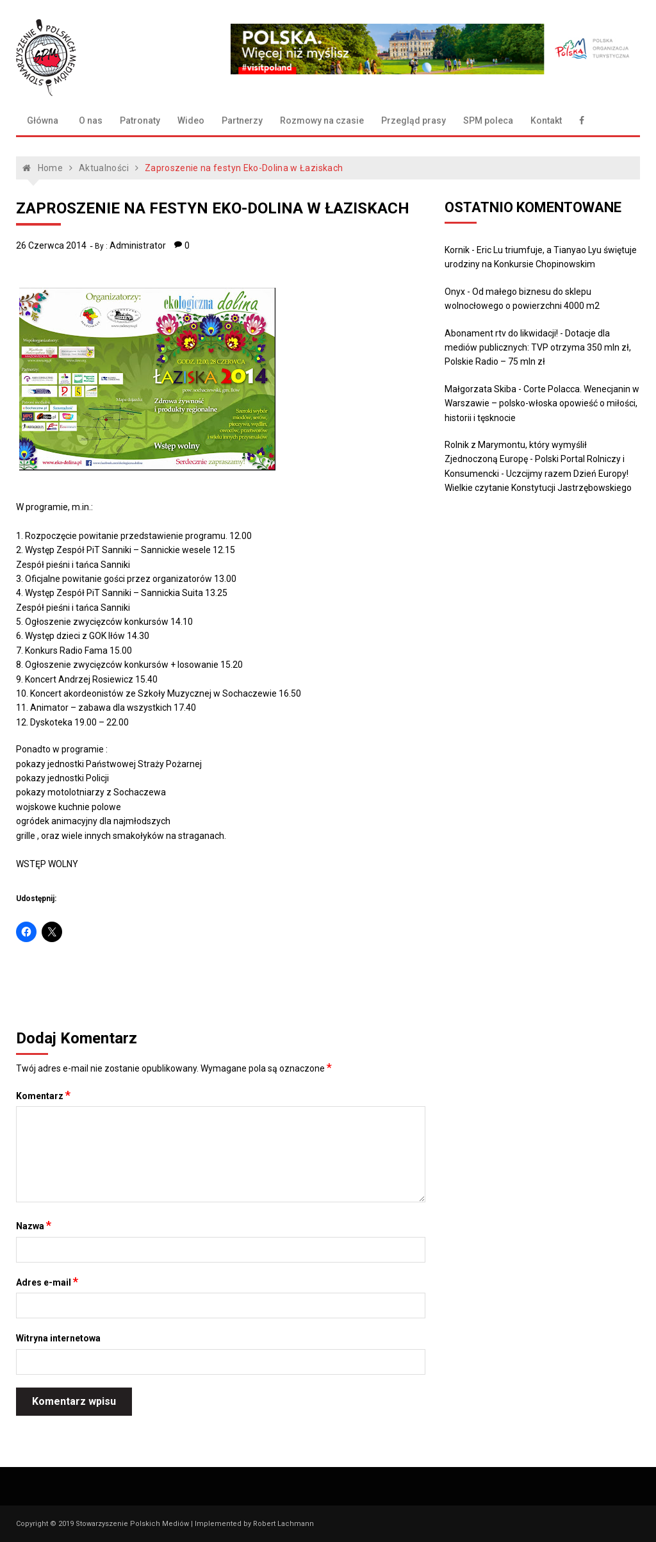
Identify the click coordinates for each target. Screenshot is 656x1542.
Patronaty (140, 120)
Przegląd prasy (413, 120)
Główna (42, 120)
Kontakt (546, 120)
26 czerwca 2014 (51, 245)
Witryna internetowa (58, 1338)
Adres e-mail (47, 1281)
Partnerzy (242, 120)
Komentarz (43, 1095)
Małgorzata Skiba (480, 389)
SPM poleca (488, 120)
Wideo (190, 120)
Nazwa (33, 1225)
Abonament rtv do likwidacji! (501, 333)
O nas (90, 120)
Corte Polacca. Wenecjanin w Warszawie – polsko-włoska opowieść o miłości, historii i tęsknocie (542, 403)
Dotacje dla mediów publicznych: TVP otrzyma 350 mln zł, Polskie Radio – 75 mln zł (538, 347)
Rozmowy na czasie (322, 120)
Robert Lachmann (283, 1524)
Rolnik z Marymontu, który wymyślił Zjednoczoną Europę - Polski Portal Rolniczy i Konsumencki (535, 459)
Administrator (138, 245)
